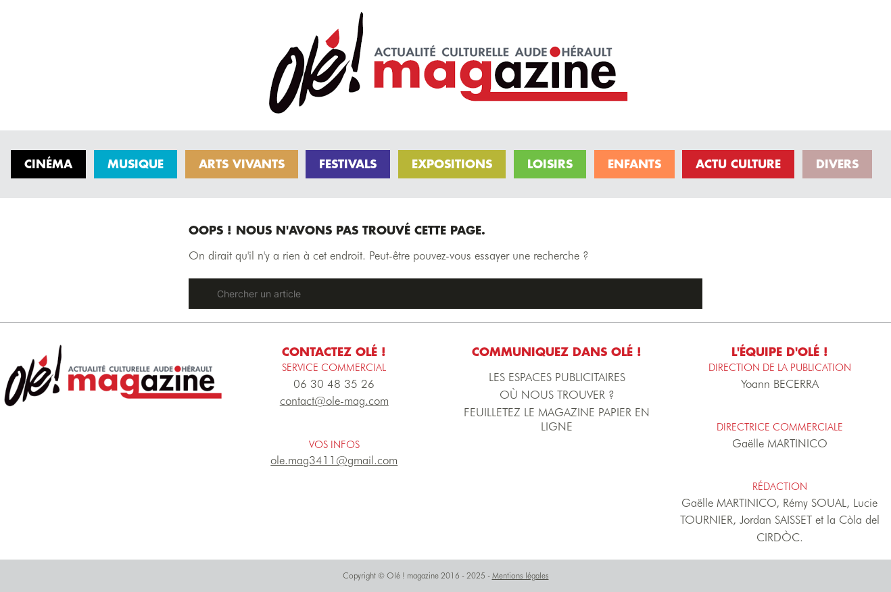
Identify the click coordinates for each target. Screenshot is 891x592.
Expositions (452, 163)
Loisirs (550, 163)
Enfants (634, 163)
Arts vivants (242, 163)
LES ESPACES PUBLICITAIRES (557, 377)
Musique (135, 163)
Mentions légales (520, 575)
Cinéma (48, 163)
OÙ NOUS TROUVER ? (557, 394)
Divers (837, 163)
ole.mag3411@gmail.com (334, 460)
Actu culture (738, 163)
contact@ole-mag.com (334, 401)
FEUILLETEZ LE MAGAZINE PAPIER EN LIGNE (557, 419)
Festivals (348, 163)
